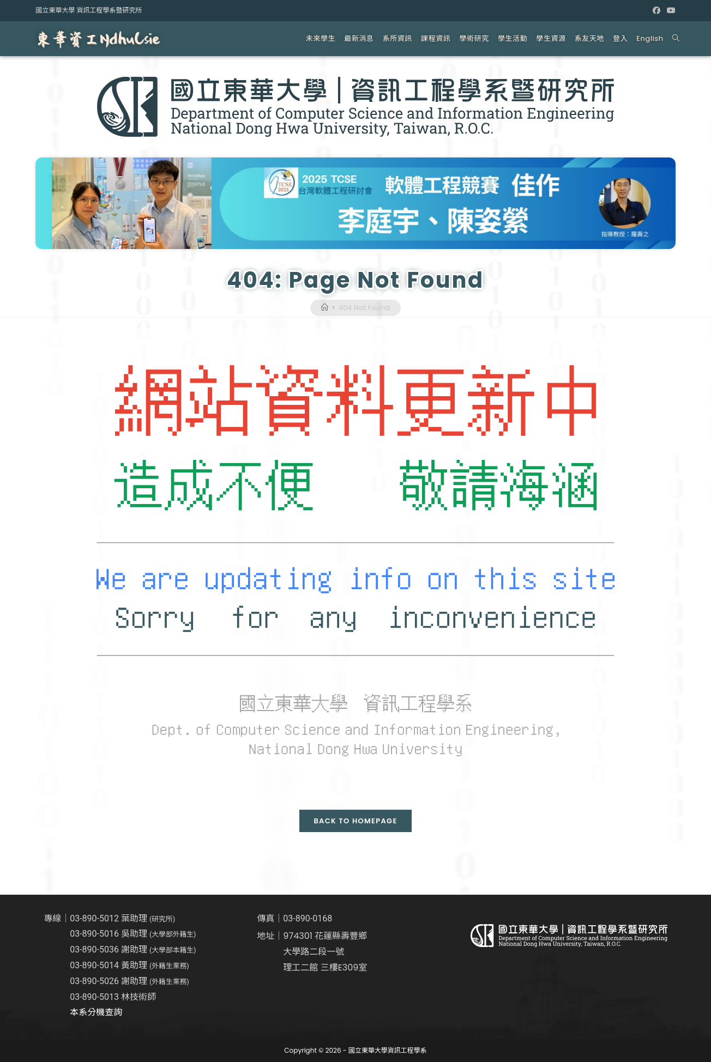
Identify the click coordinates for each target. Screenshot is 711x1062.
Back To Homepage (355, 821)
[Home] (324, 307)
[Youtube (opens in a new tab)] (670, 10)
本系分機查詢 (96, 1012)
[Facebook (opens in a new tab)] (656, 10)
